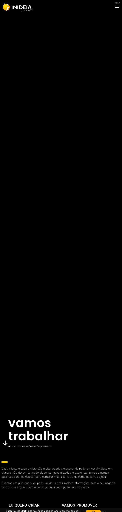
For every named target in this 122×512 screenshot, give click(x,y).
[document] (61, 256)
